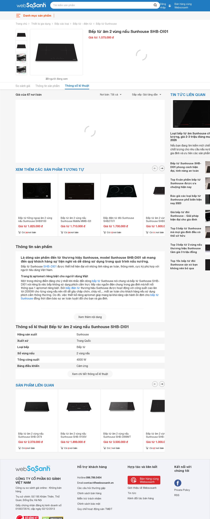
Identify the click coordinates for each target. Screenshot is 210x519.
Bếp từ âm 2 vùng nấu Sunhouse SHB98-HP (158, 220)
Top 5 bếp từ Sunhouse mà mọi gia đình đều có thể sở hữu (185, 232)
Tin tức (132, 493)
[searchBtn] (155, 5)
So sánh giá (23, 85)
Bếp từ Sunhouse (106, 23)
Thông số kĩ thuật (77, 85)
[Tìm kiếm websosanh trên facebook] (177, 482)
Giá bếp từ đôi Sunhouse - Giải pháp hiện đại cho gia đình (184, 215)
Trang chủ (21, 23)
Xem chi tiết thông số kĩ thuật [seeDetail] (90, 373)
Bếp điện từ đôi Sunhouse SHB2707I (118, 220)
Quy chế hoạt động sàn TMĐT (94, 509)
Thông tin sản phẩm (47, 85)
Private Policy (182, 490)
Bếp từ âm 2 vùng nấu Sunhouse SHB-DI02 (158, 435)
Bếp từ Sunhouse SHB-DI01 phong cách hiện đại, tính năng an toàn (185, 167)
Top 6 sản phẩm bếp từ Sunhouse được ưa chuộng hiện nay (185, 183)
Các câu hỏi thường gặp (91, 488)
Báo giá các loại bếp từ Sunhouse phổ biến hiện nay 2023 (186, 199)
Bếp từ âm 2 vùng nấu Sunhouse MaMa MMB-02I (76, 220)
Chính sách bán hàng (89, 493)
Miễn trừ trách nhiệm (89, 498)
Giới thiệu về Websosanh (142, 487)
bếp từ (96, 280)
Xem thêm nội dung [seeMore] (90, 316)
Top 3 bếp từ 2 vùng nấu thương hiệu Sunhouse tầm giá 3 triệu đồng (186, 248)
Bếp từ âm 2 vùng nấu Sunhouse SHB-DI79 (31, 435)
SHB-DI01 (50, 266)
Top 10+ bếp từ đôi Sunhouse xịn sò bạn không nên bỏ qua (184, 264)
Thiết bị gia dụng (41, 23)
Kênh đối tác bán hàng (141, 498)
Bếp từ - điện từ (82, 23)
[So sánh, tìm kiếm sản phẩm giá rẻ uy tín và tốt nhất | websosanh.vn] (31, 5)
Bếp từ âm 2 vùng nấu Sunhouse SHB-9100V (74, 435)
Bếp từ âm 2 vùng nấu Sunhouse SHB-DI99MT (117, 435)
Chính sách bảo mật (88, 503)
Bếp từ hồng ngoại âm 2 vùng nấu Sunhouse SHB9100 (35, 220)
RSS (176, 495)
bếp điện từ (73, 287)
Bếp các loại (62, 23)
